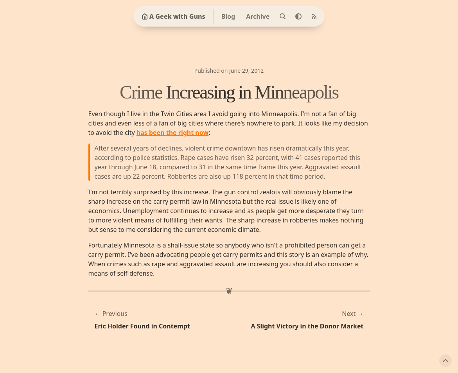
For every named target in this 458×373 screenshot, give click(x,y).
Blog (228, 16)
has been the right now (172, 132)
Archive (257, 16)
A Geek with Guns (173, 16)
